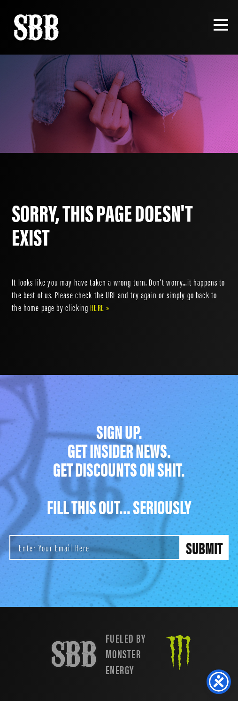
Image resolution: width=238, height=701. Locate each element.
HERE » (99, 307)
